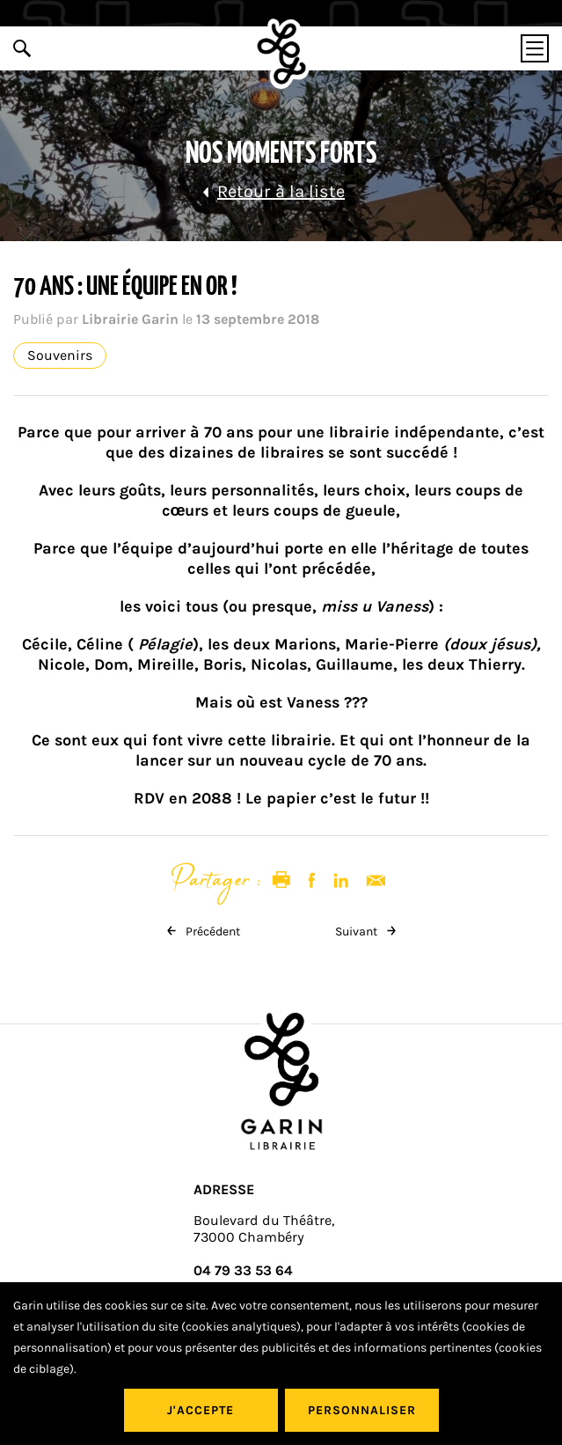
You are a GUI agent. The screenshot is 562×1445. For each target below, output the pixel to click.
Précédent (203, 931)
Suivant (365, 931)
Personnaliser (362, 1410)
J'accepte (200, 1410)
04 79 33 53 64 (243, 1270)
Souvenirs (59, 355)
